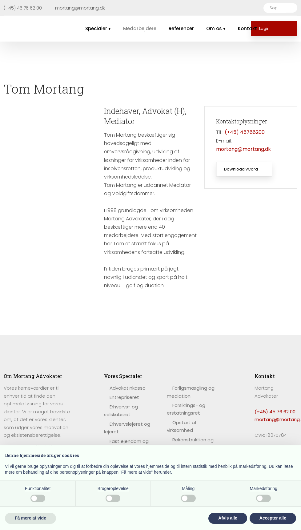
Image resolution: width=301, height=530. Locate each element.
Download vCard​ (241, 169)
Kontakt (247, 28)
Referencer (181, 28)
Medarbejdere (139, 28)
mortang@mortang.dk (243, 149)
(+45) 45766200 (245, 132)
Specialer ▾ (98, 28)
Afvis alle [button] (227, 518)
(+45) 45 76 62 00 (275, 411)
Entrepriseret (124, 397)
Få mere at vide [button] (30, 518)
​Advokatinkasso (128, 388)
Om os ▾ (216, 28)
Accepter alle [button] (272, 518)
